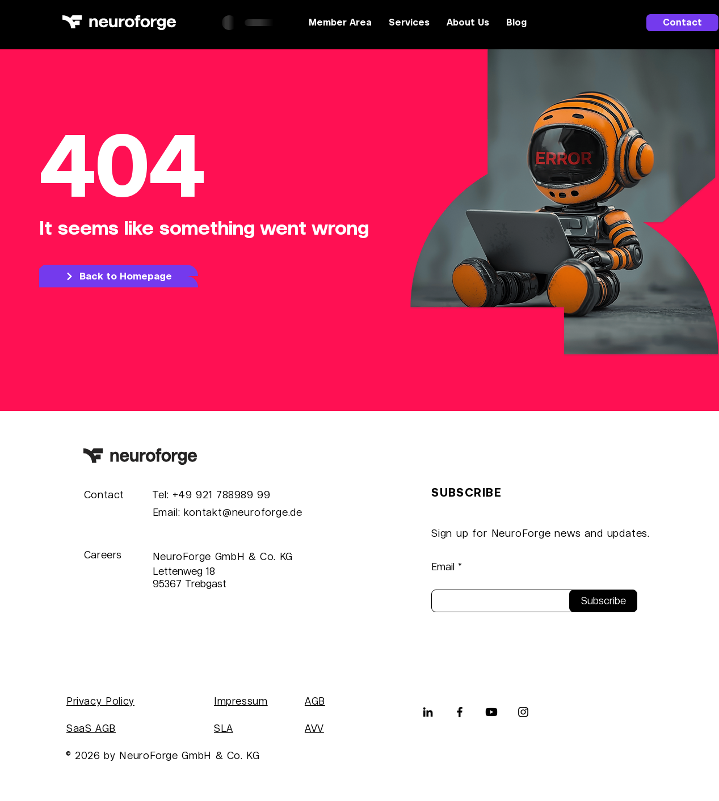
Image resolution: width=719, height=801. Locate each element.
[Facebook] (459, 712)
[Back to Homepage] (118, 276)
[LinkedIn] (428, 712)
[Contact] (682, 23)
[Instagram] (523, 712)
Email (443, 566)
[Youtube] (491, 712)
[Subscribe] (603, 601)
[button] (409, 23)
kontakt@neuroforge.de (243, 512)
